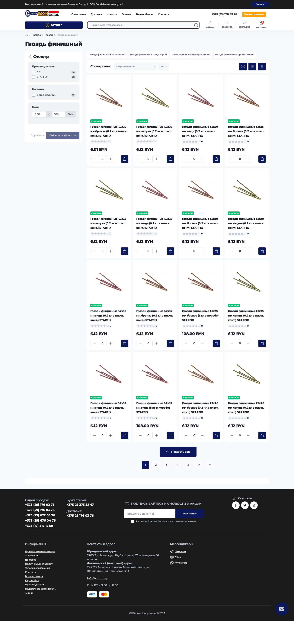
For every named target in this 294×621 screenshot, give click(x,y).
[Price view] (262, 67)
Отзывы (126, 14)
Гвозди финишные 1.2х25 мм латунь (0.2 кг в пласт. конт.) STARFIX (108, 223)
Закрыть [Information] (260, 4)
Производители (34, 584)
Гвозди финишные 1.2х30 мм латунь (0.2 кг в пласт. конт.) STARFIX (246, 223)
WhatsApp (181, 562)
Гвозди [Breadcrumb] (49, 35)
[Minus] (94, 159)
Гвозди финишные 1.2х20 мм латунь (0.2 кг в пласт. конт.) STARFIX (154, 131)
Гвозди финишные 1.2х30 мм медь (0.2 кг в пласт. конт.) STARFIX (108, 315)
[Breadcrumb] (26, 35)
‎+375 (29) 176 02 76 (39, 505)
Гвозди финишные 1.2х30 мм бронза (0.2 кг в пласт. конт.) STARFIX (200, 223)
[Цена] (39, 114)
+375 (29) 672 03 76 (40, 515)
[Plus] (110, 159)
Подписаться (189, 513)
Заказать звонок (254, 14)
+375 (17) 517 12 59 (39, 526)
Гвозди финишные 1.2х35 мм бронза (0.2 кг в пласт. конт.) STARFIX (154, 315)
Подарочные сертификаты (40, 588)
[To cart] (124, 159)
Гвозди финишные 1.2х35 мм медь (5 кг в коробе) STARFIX (154, 407)
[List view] (252, 67)
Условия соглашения (37, 568)
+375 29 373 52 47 (80, 505)
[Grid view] (243, 67)
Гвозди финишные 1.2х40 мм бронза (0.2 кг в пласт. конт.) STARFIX (200, 407)
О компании (78, 14)
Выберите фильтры (62, 135)
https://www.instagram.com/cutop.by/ (254, 505)
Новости (112, 14)
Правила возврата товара (40, 551)
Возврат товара (34, 576)
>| (210, 465)
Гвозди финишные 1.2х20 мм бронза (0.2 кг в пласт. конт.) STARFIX (108, 131)
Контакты (163, 14)
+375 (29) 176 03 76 (39, 510)
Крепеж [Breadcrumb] (36, 35)
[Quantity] (102, 159)
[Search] (196, 25)
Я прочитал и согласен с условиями (166, 521)
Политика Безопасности (159, 521)
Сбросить (37, 135)
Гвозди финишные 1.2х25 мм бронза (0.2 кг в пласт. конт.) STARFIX (246, 131)
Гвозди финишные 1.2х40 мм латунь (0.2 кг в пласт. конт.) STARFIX (246, 407)
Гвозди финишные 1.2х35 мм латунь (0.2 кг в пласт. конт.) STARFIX (246, 315)
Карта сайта (32, 580)
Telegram (180, 551)
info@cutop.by (97, 578)
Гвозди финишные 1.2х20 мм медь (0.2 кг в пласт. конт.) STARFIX (200, 131)
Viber (178, 557)
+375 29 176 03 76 (80, 515)
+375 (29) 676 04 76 (40, 520)
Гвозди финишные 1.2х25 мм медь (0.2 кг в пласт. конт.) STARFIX (154, 223)
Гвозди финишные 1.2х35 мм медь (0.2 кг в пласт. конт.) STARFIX (108, 407)
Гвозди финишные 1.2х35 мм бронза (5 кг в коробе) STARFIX (200, 315)
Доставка (96, 14)
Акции (29, 592)
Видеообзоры (144, 14)
